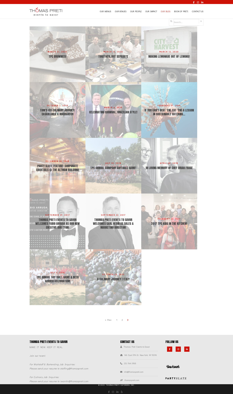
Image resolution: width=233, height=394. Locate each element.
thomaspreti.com (132, 380)
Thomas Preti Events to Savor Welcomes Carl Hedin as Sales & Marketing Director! (116, 233)
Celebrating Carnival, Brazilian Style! (116, 115)
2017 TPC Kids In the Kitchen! (176, 233)
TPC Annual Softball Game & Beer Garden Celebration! (57, 292)
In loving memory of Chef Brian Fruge (175, 174)
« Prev (108, 320)
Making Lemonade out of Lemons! (175, 56)
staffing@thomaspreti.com (74, 368)
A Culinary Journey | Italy (116, 292)
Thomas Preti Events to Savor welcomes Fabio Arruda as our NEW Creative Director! (57, 233)
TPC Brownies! (57, 56)
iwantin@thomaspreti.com (74, 381)
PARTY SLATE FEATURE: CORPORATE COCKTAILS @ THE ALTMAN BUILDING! (57, 174)
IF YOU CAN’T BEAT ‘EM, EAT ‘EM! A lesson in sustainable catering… (175, 115)
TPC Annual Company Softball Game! (117, 174)
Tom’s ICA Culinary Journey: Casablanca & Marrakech (57, 115)
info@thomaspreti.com (133, 371)
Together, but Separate (117, 56)
